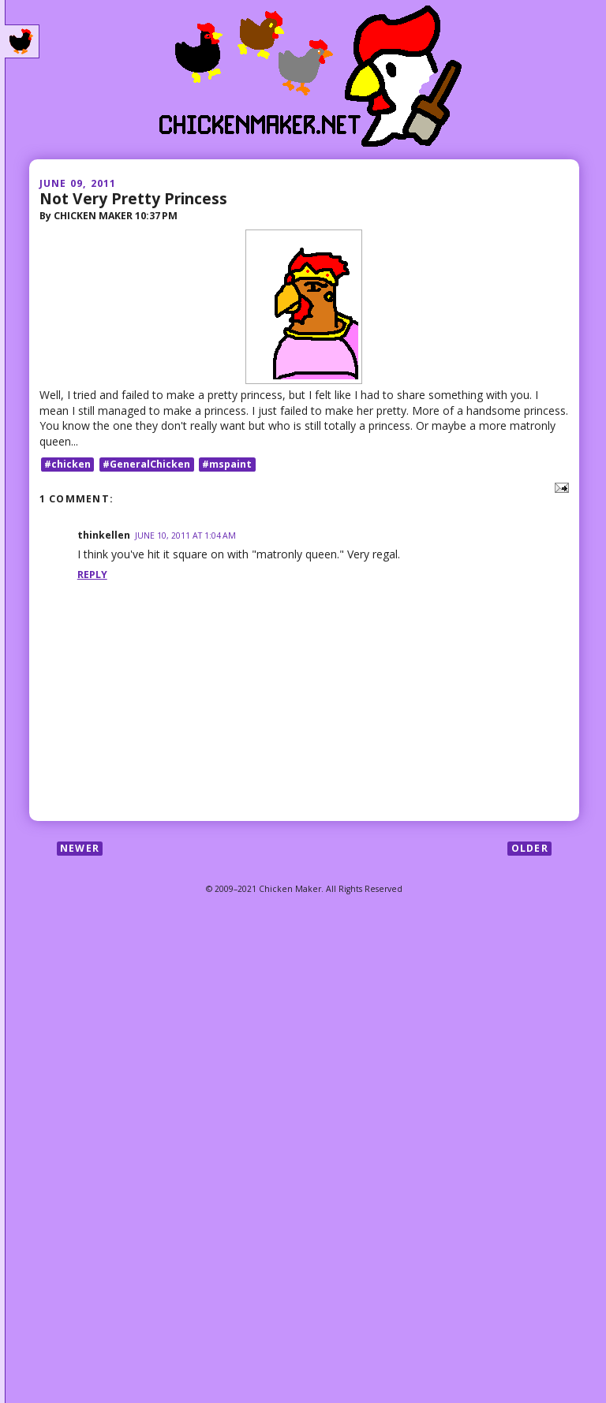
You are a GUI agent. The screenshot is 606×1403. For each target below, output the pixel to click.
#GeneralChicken (146, 464)
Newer (79, 848)
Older (529, 848)
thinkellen (103, 535)
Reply (92, 574)
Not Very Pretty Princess (133, 198)
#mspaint (227, 464)
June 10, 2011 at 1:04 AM (185, 535)
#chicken (67, 464)
